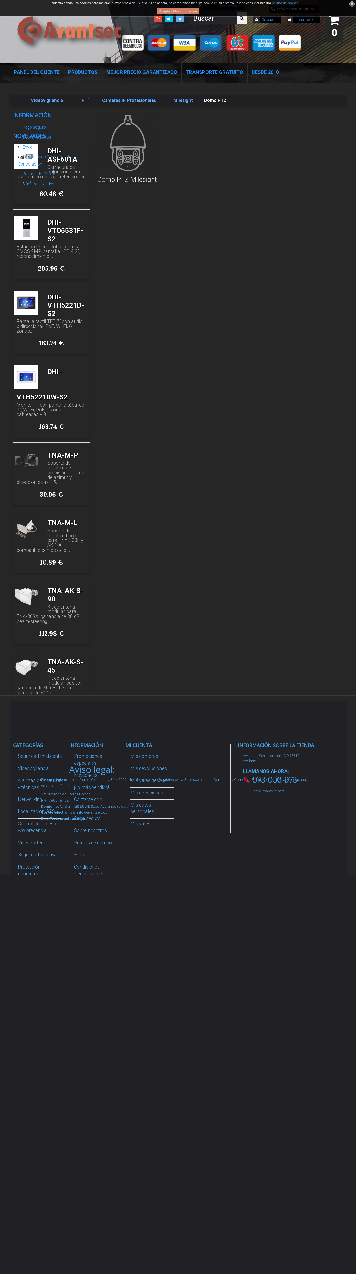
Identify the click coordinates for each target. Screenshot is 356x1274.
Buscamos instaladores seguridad (87, 1030)
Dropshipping (88, 1012)
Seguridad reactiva (37, 974)
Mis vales (140, 943)
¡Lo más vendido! (91, 906)
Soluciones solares (38, 1005)
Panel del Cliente (37, 72)
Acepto (164, 11)
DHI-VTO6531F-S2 (65, 293)
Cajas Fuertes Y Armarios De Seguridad (34, 1117)
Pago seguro (33, 125)
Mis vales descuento (151, 900)
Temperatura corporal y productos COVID (36, 1091)
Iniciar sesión (305, 20)
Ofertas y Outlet (34, 1072)
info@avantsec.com (269, 910)
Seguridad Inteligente (40, 875)
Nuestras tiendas (37, 182)
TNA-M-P (62, 518)
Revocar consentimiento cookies (90, 1087)
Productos (83, 72)
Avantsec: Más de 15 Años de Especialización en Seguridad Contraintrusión (95, 1138)
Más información (185, 11)
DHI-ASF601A (62, 218)
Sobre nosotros (36, 135)
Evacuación (30, 1136)
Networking (30, 918)
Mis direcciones (146, 912)
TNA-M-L (62, 585)
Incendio (27, 1060)
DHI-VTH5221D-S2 (65, 368)
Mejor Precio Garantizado (141, 72)
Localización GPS (36, 931)
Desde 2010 (265, 72)
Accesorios (29, 1036)
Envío (26, 145)
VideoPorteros (33, 962)
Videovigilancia (33, 888)
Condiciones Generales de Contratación (44, 158)
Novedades (29, 198)
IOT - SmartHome (36, 1048)
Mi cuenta (138, 864)
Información (32, 115)
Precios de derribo (93, 962)
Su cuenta (270, 20)
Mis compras (144, 875)
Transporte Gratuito (214, 72)
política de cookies (285, 3)
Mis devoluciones (148, 888)
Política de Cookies (40, 172)
